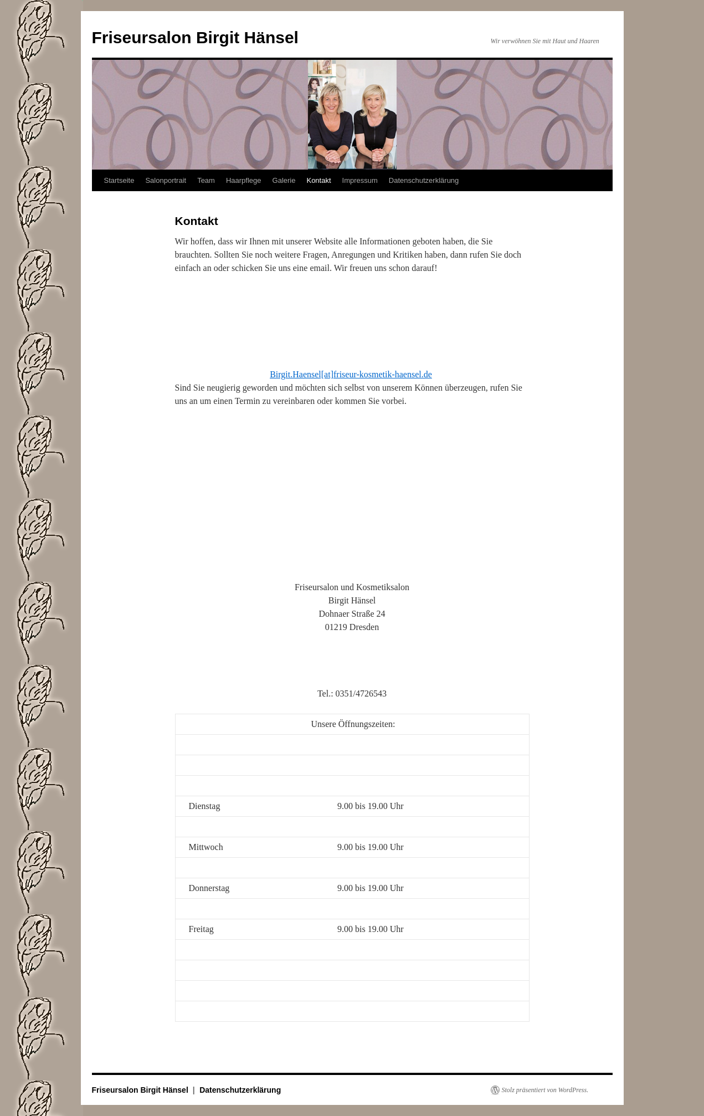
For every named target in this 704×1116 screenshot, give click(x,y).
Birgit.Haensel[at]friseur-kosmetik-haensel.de (351, 374)
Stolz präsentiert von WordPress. (545, 1090)
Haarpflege (243, 180)
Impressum (360, 180)
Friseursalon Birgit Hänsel (195, 37)
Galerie (284, 180)
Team (206, 180)
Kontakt (318, 180)
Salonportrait (165, 180)
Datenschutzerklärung (424, 180)
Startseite (119, 180)
